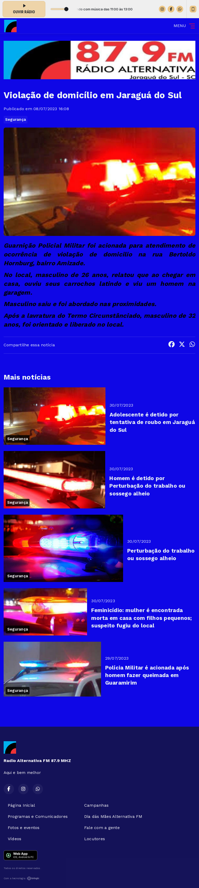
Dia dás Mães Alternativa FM (113, 816)
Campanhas (96, 805)
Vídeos (14, 838)
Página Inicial (21, 805)
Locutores (94, 838)
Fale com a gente (102, 827)
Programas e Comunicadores (38, 816)
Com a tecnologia (21, 878)
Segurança (15, 119)
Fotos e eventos (24, 827)
